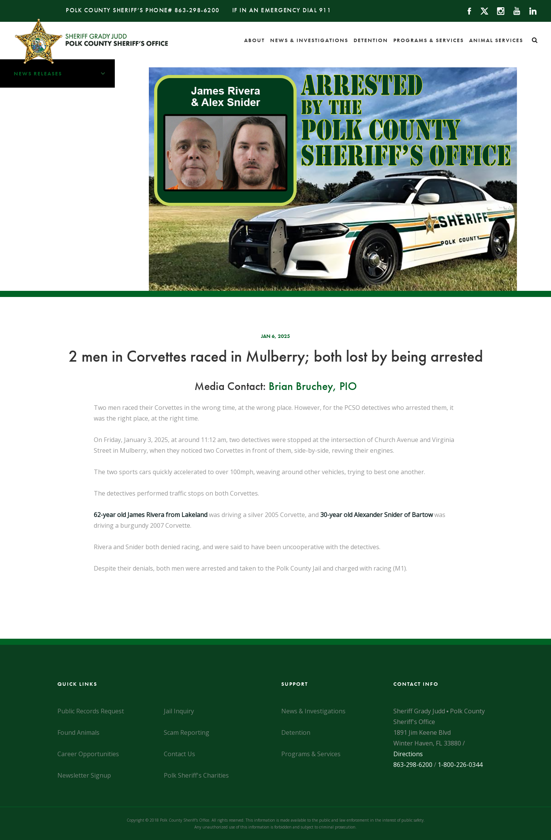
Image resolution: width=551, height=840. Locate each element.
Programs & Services (428, 40)
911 (325, 10)
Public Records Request (90, 711)
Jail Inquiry (179, 711)
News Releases (64, 73)
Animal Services (496, 40)
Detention (371, 40)
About (254, 40)
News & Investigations (309, 40)
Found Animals (78, 732)
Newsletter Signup (84, 775)
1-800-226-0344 (460, 764)
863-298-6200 (197, 10)
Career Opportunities (88, 754)
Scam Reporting (186, 732)
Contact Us (179, 754)
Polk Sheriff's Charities (196, 775)
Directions (408, 754)
